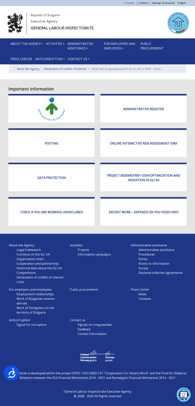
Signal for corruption (32, 325)
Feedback (84, 329)
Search (130, 3)
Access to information (153, 263)
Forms (142, 259)
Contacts (143, 3)
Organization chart (30, 259)
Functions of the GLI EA (33, 254)
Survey (143, 268)
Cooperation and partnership (38, 263)
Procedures (146, 254)
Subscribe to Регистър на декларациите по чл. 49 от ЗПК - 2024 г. (13, 77)
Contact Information (92, 334)
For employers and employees (119, 46)
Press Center (21, 59)
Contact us (77, 59)
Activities (54, 44)
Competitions (26, 273)
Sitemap (156, 3)
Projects (83, 250)
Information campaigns (94, 254)
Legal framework (29, 250)
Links (20, 282)
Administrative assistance (80, 46)
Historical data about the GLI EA (39, 268)
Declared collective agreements (160, 273)
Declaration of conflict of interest (65, 69)
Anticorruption (48, 59)
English (182, 3)
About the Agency (25, 44)
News (142, 294)
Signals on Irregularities (95, 325)
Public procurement (152, 46)
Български (168, 3)
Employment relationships (35, 294)
